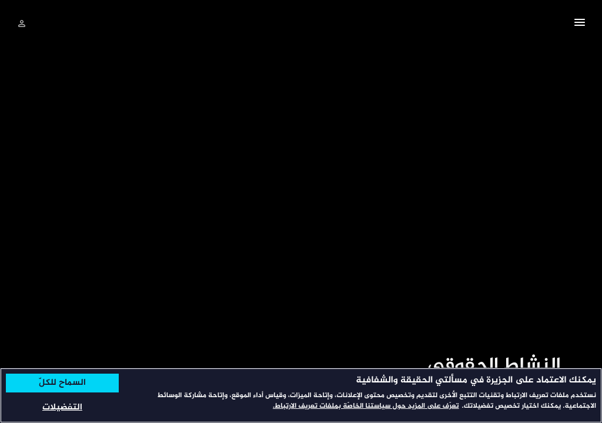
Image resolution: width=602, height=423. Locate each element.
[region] (301, 395)
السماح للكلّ (62, 383)
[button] (580, 24)
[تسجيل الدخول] (22, 23)
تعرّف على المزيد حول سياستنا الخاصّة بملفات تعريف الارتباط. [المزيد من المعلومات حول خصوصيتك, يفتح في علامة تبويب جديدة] (366, 406)
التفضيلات (62, 407)
